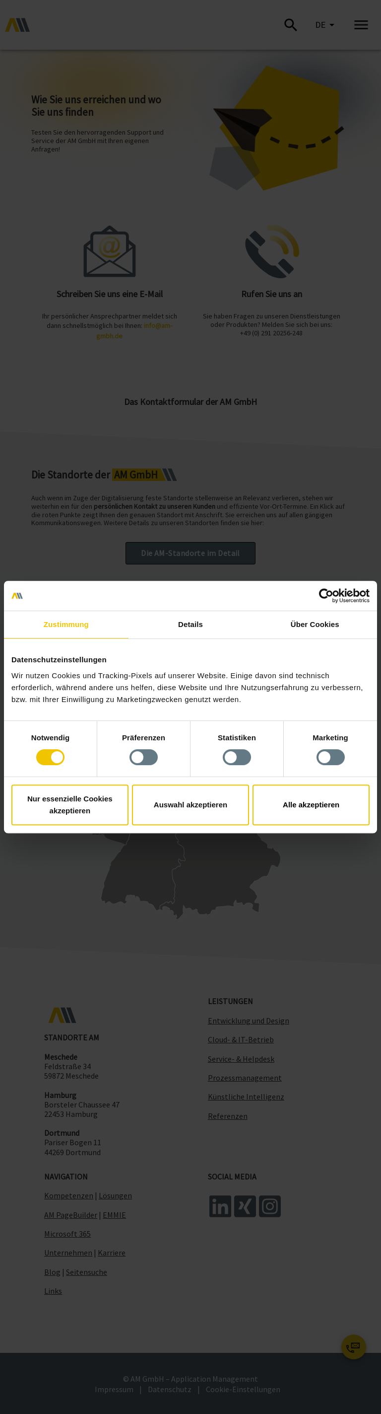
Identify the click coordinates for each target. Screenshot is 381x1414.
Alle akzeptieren (311, 804)
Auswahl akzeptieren (190, 804)
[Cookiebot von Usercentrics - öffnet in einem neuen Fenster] (326, 595)
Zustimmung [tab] (66, 624)
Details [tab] (190, 624)
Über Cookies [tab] (315, 624)
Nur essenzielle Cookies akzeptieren (70, 804)
